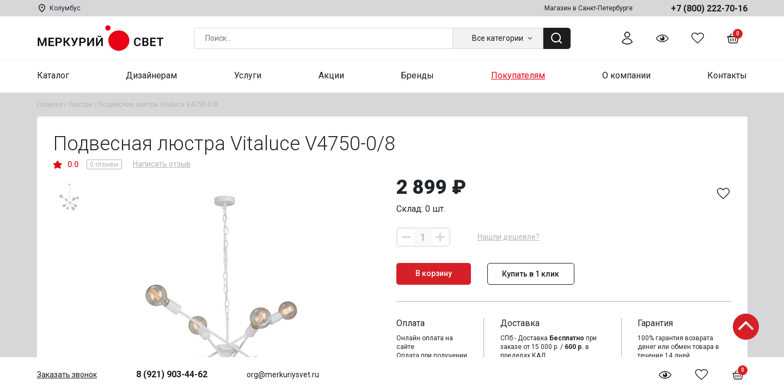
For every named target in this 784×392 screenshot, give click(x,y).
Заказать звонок (67, 374)
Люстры (81, 104)
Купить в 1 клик (530, 274)
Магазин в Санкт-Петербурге (588, 8)
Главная (50, 104)
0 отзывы (104, 164)
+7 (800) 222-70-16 (709, 8)
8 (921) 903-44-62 (171, 374)
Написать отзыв (162, 164)
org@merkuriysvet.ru (283, 374)
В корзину (433, 273)
